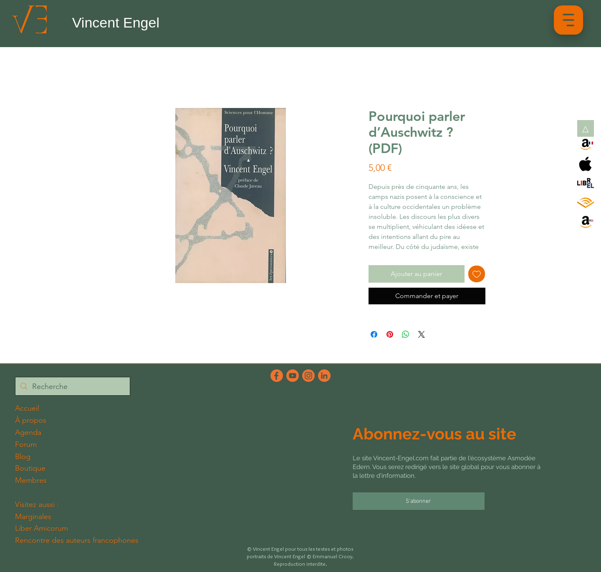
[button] (568, 20)
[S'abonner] (419, 501)
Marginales (33, 516)
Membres (31, 480)
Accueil (27, 408)
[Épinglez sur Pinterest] (390, 334)
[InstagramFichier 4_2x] (308, 375)
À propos (30, 420)
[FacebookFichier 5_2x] (276, 375)
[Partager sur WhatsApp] (406, 334)
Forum (26, 444)
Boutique (30, 468)
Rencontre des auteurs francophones (77, 540)
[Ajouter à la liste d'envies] (476, 274)
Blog (22, 456)
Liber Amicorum (41, 528)
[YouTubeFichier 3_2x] (292, 375)
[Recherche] (72, 386)
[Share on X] (422, 334)
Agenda (28, 432)
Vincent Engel (115, 22)
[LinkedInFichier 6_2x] (324, 375)
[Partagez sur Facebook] (374, 334)
